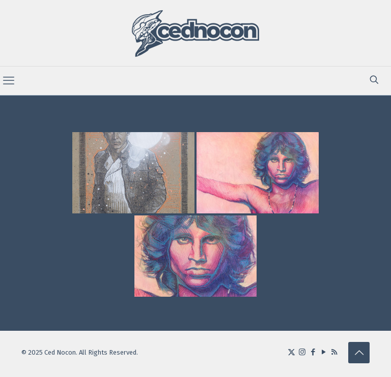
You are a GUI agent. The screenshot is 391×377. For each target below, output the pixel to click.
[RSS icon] (334, 352)
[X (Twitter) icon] (291, 352)
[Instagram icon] (302, 352)
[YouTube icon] (323, 352)
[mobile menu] (8, 80)
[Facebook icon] (313, 352)
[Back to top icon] (359, 352)
